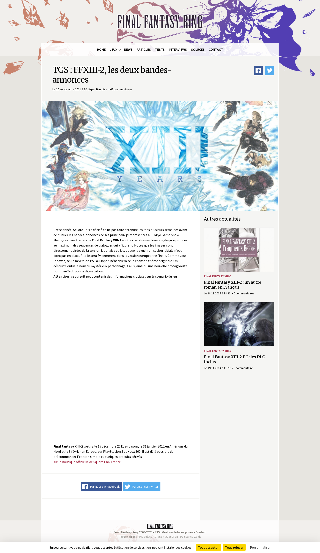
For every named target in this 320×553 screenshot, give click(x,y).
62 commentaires (121, 89)
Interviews (178, 49)
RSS (157, 532)
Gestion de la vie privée (177, 532)
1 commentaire (243, 368)
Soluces (198, 49)
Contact (216, 49)
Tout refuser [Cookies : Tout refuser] (234, 547)
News (128, 49)
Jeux (113, 49)
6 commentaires (244, 293)
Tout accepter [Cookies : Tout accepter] (208, 547)
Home (101, 49)
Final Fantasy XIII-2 (217, 276)
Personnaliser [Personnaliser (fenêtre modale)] (260, 547)
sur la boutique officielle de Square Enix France (87, 462)
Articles (144, 49)
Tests (160, 49)
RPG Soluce (145, 537)
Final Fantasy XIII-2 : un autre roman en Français (232, 285)
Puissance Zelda (190, 537)
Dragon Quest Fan (166, 537)
